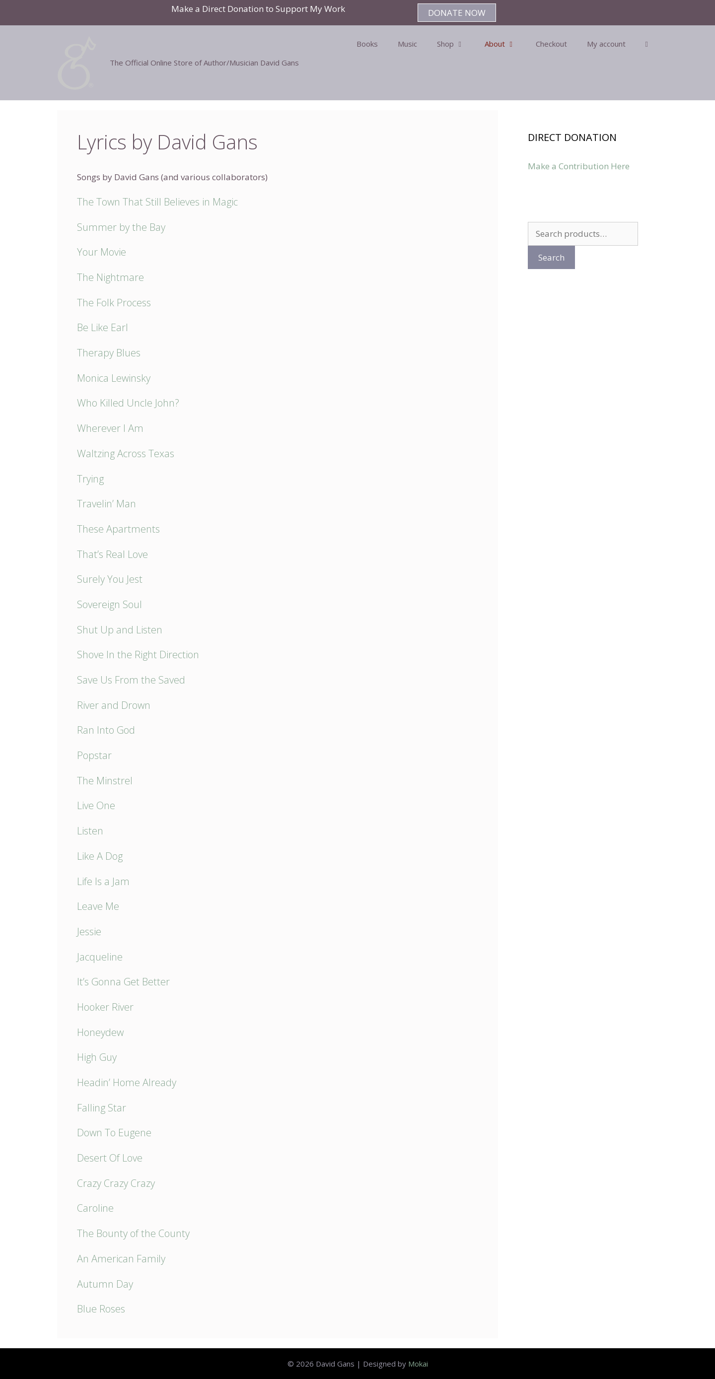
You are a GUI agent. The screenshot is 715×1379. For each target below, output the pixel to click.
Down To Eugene (114, 1132)
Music (407, 44)
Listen (90, 830)
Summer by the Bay (121, 227)
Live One (96, 805)
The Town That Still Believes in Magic (157, 201)
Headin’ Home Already (126, 1082)
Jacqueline (100, 957)
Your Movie (101, 252)
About (505, 43)
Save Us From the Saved (131, 680)
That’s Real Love (112, 554)
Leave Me (98, 906)
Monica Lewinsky (113, 378)
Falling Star (101, 1107)
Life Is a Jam (103, 881)
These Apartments (118, 529)
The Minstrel (105, 780)
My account (606, 44)
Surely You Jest (110, 579)
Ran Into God (106, 730)
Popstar (94, 755)
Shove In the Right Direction (138, 654)
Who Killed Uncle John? (128, 403)
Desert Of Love (110, 1158)
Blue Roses (101, 1308)
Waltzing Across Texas (125, 453)
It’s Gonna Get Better (123, 981)
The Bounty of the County (133, 1233)
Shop (456, 43)
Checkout (551, 44)
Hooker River (105, 1007)
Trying (90, 478)
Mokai (418, 1364)
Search (551, 257)
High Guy (97, 1057)
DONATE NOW (457, 12)
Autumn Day (105, 1284)
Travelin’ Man (106, 503)
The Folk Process (114, 302)
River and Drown (113, 705)
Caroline (95, 1208)
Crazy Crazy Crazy (116, 1183)
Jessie (89, 931)
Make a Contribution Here (579, 166)
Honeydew (100, 1032)
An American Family (121, 1258)
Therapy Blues (109, 352)
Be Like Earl (102, 327)
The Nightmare (110, 277)
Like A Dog (100, 856)
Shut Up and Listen (119, 629)
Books (367, 44)
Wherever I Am (110, 428)
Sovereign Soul (109, 604)
